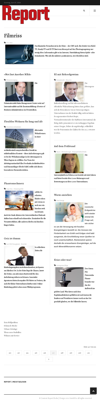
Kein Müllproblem (11, 322)
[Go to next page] (49, 359)
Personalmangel (66, 152)
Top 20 (58, 152)
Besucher (24, 244)
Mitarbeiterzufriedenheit (13, 127)
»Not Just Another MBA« (17, 74)
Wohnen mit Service (11, 335)
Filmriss (13, 35)
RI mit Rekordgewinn (66, 74)
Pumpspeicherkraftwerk (79, 152)
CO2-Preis (9, 43)
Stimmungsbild (18, 189)
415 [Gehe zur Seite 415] (36, 353)
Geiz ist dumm (12, 238)
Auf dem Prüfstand (64, 146)
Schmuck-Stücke (10, 326)
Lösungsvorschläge (62, 265)
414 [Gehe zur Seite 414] (27, 353)
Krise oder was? (63, 260)
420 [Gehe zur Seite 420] (79, 353)
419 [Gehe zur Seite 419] (71, 353)
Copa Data (9, 189)
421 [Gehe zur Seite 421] (88, 353)
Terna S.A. (69, 80)
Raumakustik (60, 80)
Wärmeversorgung (11, 80)
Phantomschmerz (14, 183)
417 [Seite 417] (53, 353)
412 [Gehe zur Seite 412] (10, 353)
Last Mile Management (13, 244)
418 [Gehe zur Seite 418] (62, 353)
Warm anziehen (63, 195)
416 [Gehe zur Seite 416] (45, 353)
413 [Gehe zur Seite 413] (19, 353)
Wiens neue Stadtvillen (12, 332)
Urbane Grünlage (10, 329)
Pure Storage (60, 200)
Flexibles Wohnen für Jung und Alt (23, 121)
